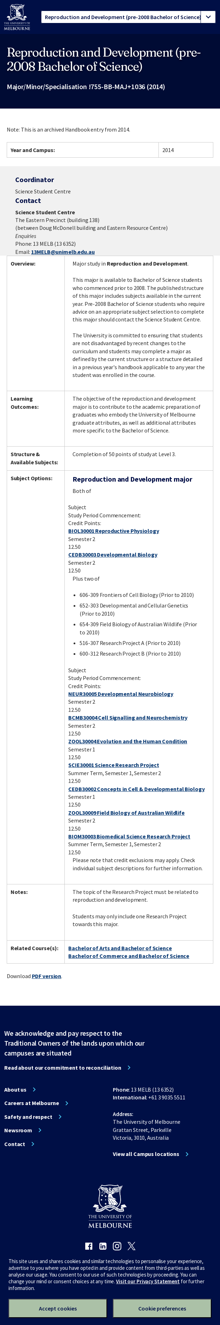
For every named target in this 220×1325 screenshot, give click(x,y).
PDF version (47, 976)
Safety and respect (28, 1116)
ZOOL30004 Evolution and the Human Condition (127, 741)
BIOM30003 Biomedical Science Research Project (129, 836)
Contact (14, 1143)
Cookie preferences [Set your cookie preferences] (162, 1308)
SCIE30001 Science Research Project (113, 764)
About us (15, 1089)
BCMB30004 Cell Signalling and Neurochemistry (127, 717)
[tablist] (128, 17)
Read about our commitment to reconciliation (62, 1067)
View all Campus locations (146, 1153)
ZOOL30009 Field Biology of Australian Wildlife (126, 812)
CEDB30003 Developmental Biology (112, 554)
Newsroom (18, 1130)
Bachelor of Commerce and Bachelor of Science (128, 955)
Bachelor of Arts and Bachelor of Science (120, 948)
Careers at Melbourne (31, 1102)
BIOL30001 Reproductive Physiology (113, 530)
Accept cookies (58, 1308)
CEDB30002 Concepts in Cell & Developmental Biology (136, 788)
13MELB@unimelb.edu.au (62, 252)
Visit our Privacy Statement (148, 1281)
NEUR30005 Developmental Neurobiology (120, 693)
